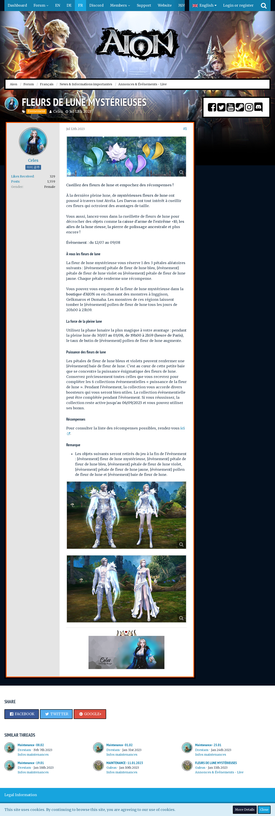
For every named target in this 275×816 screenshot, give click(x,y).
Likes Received (22, 176)
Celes (58, 111)
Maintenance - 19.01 (31, 763)
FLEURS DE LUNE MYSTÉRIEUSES (216, 763)
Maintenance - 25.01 (208, 745)
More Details (244, 810)
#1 (185, 128)
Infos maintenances (33, 755)
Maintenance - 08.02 (31, 745)
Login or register (238, 5)
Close (264, 810)
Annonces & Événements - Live (219, 772)
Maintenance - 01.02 (119, 745)
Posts (15, 181)
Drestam (24, 750)
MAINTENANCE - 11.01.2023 (124, 763)
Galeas (111, 768)
